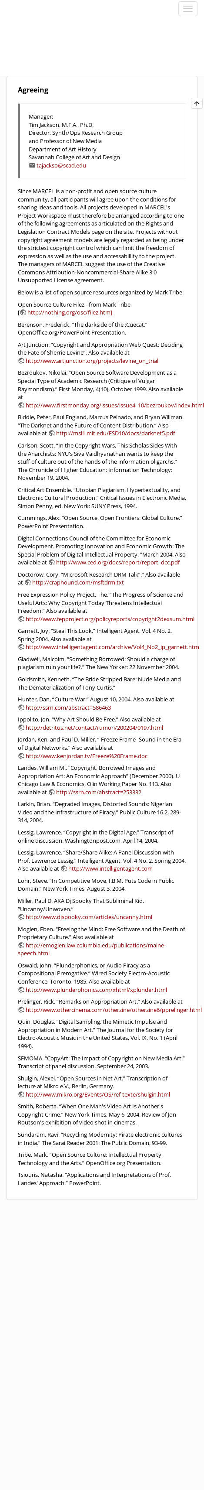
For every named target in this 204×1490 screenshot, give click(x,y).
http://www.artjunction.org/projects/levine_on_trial (92, 361)
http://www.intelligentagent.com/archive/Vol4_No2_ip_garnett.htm (112, 647)
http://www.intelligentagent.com (110, 868)
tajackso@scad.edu (61, 165)
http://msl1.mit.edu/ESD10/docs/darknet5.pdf (115, 433)
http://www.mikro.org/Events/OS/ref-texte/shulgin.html (98, 1094)
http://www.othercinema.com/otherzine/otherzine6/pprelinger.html (114, 1010)
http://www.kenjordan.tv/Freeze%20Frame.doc (86, 756)
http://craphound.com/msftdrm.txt (78, 582)
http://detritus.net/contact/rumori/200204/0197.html (94, 727)
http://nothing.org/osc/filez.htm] (69, 312)
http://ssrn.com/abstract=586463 (68, 707)
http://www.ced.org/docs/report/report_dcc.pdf (118, 562)
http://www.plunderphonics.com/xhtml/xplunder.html (96, 990)
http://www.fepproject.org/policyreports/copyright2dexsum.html (110, 619)
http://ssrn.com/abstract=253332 (98, 792)
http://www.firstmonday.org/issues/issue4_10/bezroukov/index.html (115, 405)
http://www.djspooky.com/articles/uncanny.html (89, 917)
